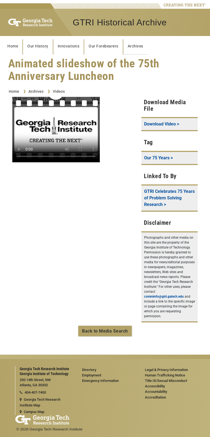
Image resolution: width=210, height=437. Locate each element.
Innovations (69, 46)
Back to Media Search (105, 331)
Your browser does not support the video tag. (56, 129)
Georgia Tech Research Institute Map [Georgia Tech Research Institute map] (40, 402)
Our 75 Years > (158, 157)
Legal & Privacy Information (166, 370)
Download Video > (161, 124)
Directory (89, 370)
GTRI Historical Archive (120, 22)
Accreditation (155, 397)
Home (12, 46)
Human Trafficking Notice (165, 375)
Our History (37, 46)
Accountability (156, 392)
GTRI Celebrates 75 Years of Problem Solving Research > (169, 198)
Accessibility (155, 386)
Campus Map (32, 412)
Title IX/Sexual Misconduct (166, 381)
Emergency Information (100, 381)
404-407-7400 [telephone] (33, 392)
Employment (91, 375)
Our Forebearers (103, 46)
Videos (59, 91)
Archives (135, 46)
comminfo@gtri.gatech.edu (164, 296)
